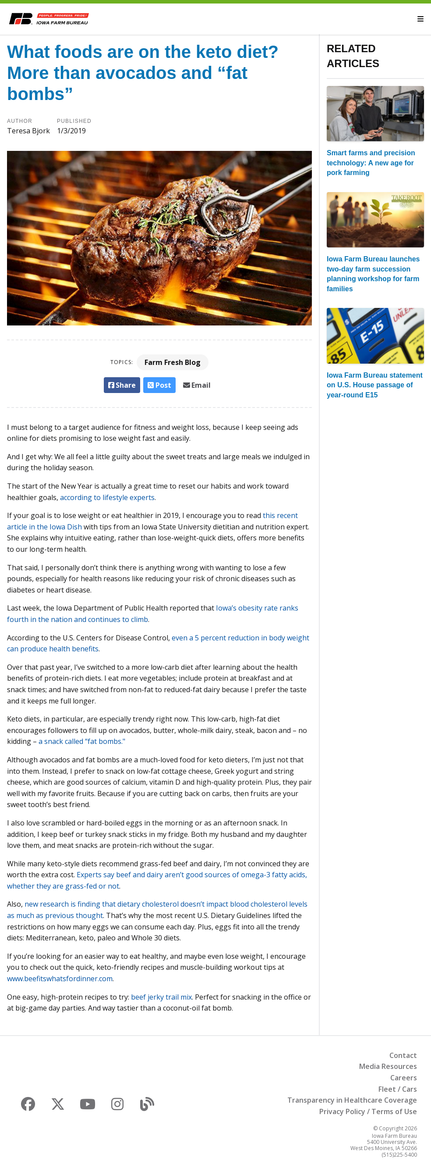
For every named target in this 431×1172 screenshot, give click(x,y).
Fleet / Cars (397, 1089)
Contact (403, 1055)
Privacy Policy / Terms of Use (368, 1111)
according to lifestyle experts (107, 497)
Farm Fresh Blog (173, 362)
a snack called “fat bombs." (82, 741)
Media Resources (388, 1066)
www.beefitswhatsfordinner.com (60, 978)
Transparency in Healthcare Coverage (352, 1100)
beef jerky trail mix (161, 997)
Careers (403, 1078)
